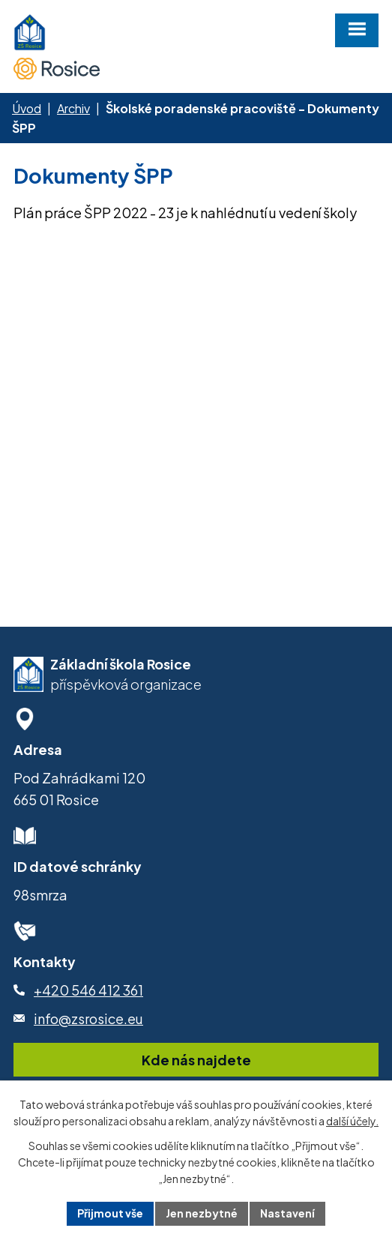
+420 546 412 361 (88, 990)
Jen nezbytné (202, 1213)
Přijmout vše (110, 1213)
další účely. (352, 1121)
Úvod (26, 108)
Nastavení (287, 1213)
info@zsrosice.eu (88, 1018)
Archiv (73, 108)
